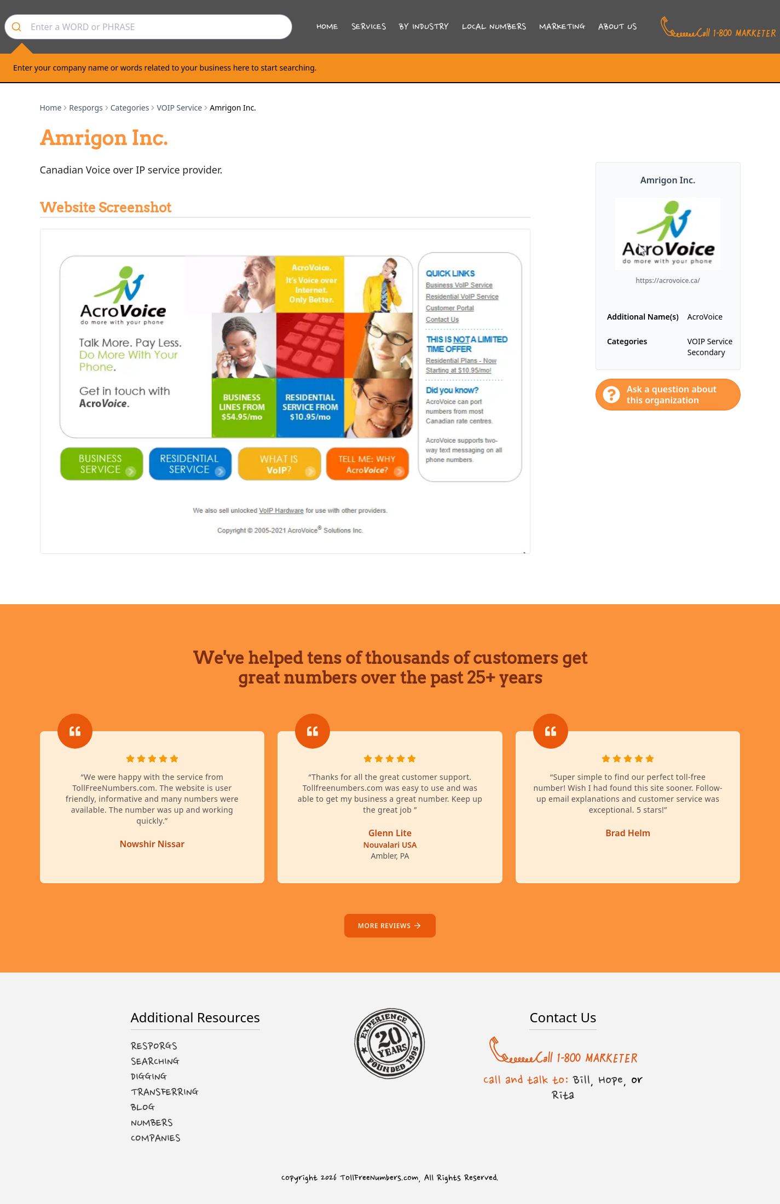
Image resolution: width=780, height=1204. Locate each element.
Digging (149, 1077)
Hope (610, 1080)
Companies (156, 1138)
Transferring (165, 1092)
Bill (581, 1080)
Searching (155, 1061)
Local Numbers (494, 26)
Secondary (706, 352)
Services (368, 26)
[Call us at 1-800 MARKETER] (718, 26)
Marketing (562, 26)
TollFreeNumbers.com (379, 1178)
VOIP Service (179, 107)
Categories (130, 107)
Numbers (152, 1123)
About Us (617, 26)
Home (327, 26)
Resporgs (85, 107)
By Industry (424, 26)
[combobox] (148, 26)
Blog (143, 1107)
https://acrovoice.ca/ (667, 280)
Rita (563, 1095)
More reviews (390, 925)
